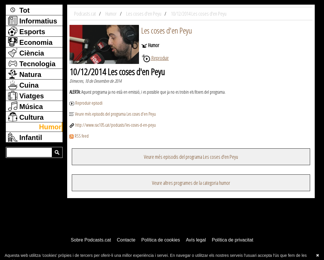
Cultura (26, 116)
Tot (19, 9)
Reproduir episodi (85, 103)
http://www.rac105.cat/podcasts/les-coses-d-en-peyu (112, 125)
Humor (50, 127)
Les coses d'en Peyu (166, 30)
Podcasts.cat (85, 13)
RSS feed (79, 136)
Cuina (23, 84)
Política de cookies (160, 239)
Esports (26, 31)
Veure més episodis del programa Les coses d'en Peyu (112, 114)
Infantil (25, 137)
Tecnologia (32, 63)
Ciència (26, 52)
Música (25, 106)
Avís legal (196, 239)
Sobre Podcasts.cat (91, 239)
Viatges (26, 95)
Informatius (32, 20)
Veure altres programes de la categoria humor (191, 182)
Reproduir (155, 57)
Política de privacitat (232, 239)
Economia (30, 42)
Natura (24, 74)
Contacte (126, 239)
